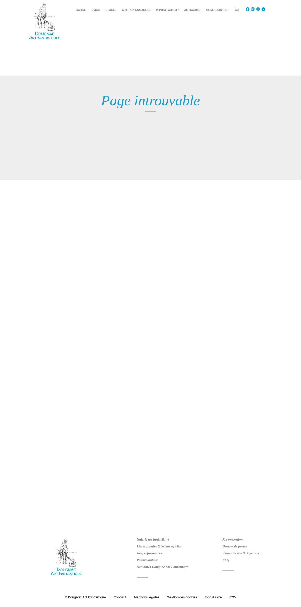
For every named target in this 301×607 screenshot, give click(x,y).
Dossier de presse (234, 546)
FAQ (225, 560)
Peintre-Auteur (167, 10)
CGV (232, 597)
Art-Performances (136, 10)
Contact (119, 597)
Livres (96, 10)
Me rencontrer (217, 10)
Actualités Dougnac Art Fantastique (162, 567)
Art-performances (149, 553)
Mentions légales (146, 597)
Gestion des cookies (182, 597)
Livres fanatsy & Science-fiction (159, 546)
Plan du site (213, 597)
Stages (111, 10)
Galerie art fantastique (153, 539)
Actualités (192, 10)
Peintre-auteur (147, 560)
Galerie (81, 10)
